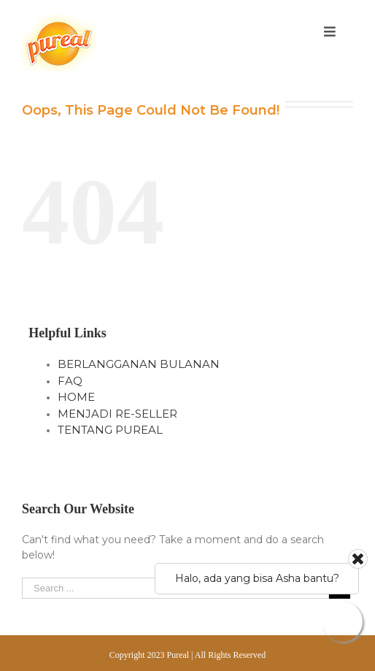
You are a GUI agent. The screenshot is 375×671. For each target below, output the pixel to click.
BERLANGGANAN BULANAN (139, 364)
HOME (76, 397)
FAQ (70, 381)
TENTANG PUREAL (110, 430)
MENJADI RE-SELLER (117, 414)
